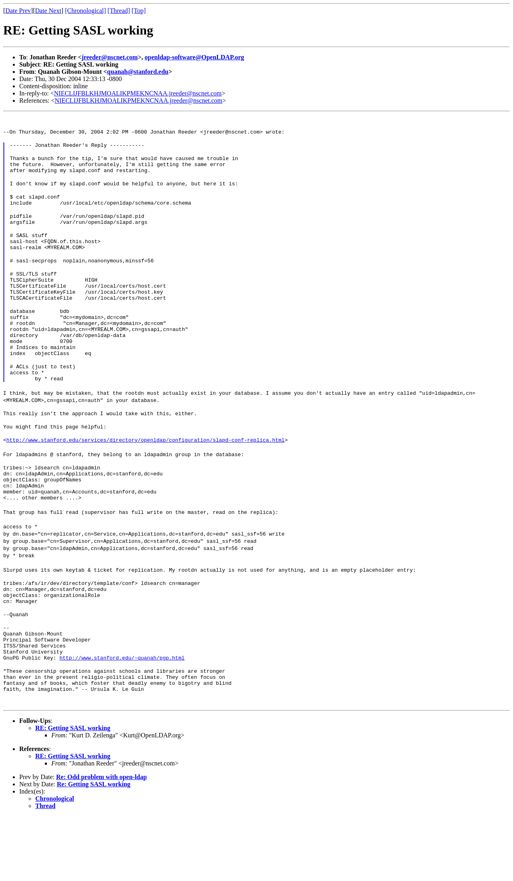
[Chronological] (85, 10)
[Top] (138, 10)
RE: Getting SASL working (72, 793)
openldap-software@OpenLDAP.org (194, 57)
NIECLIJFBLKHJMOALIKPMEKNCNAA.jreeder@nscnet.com (138, 93)
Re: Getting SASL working (94, 849)
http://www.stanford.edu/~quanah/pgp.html (121, 717)
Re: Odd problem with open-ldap (101, 841)
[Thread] (118, 10)
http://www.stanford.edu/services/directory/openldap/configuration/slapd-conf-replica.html (145, 479)
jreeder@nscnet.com (109, 57)
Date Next (48, 10)
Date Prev (18, 10)
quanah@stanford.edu (137, 71)
